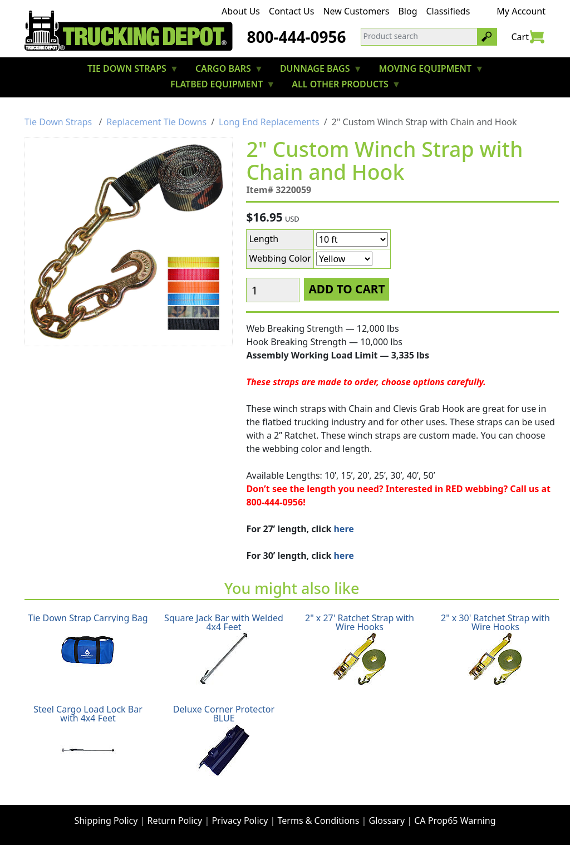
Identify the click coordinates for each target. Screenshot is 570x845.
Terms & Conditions (319, 820)
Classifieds (448, 11)
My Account (521, 11)
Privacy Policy (240, 820)
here (343, 529)
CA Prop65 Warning (454, 820)
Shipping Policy (105, 820)
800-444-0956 (296, 36)
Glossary (387, 820)
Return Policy (175, 820)
